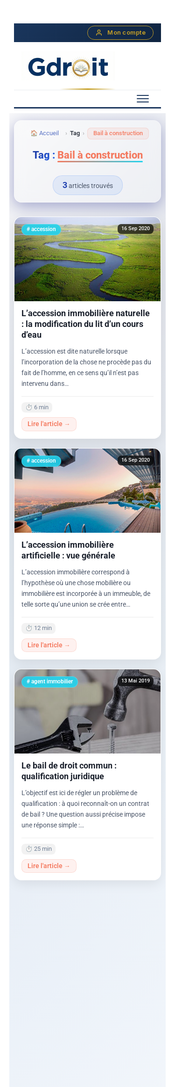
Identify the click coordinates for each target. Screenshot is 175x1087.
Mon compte (120, 32)
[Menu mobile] (143, 98)
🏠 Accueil (44, 133)
